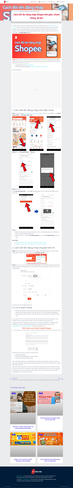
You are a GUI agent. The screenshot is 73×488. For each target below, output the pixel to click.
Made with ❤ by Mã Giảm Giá (64, 486)
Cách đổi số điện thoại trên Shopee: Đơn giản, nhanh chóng (30, 242)
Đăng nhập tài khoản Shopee (31, 113)
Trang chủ (13, 11)
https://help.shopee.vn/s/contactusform (22, 326)
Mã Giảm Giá (43, 1)
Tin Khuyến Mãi (60, 1)
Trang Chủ (34, 1)
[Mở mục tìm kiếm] (67, 1)
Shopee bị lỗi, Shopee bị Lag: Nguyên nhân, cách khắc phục (30, 244)
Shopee (17, 11)
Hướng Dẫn (52, 1)
